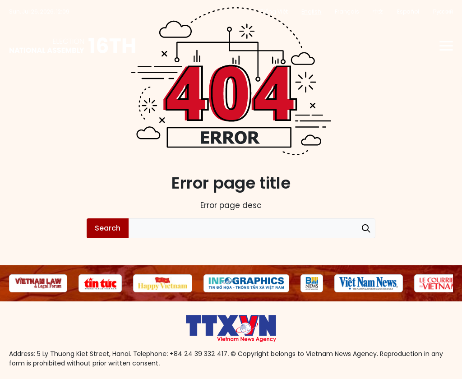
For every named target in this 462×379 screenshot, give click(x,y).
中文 (378, 11)
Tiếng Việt (274, 11)
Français (347, 11)
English (311, 11)
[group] (38, 283)
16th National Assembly (73, 46)
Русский (443, 11)
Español (408, 11)
